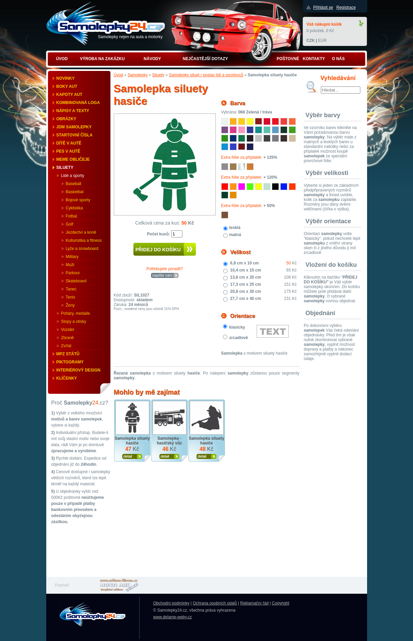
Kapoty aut (69, 94)
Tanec (71, 289)
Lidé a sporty (72, 175)
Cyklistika (74, 208)
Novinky (65, 78)
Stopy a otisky (73, 321)
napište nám (162, 275)
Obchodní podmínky (171, 603)
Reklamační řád (254, 603)
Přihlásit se (323, 7)
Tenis (70, 297)
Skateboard (76, 281)
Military (72, 256)
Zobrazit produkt (132, 456)
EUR (322, 40)
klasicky (237, 327)
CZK (311, 40)
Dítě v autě (68, 143)
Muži (70, 264)
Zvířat (66, 345)
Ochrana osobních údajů (215, 603)
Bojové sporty (78, 200)
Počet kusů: (159, 234)
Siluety (65, 167)
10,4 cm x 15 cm (245, 270)
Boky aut (66, 86)
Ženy (70, 305)
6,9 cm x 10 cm (244, 263)
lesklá (234, 227)
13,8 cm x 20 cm (245, 277)
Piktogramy (70, 362)
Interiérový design (78, 370)
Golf (69, 224)
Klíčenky (66, 378)
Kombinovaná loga (78, 102)
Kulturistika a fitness (84, 240)
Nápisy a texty (72, 110)
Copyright (280, 603)
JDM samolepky (74, 127)
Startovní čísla (74, 135)
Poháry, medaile (75, 313)
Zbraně (67, 337)
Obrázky (66, 119)
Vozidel (67, 329)
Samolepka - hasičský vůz (169, 440)
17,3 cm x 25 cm (245, 284)
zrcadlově (238, 337)
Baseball (73, 183)
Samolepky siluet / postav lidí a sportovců (206, 75)
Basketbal (75, 191)
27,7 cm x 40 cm (245, 298)
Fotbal (71, 216)
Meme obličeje (73, 159)
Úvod (118, 75)
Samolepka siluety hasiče (132, 440)
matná (235, 234)
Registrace (346, 7)
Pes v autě (68, 151)
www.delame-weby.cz (172, 617)
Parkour (73, 273)
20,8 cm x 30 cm (245, 291)
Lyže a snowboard (82, 248)
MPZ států (68, 354)
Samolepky (138, 75)
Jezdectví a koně (81, 232)
